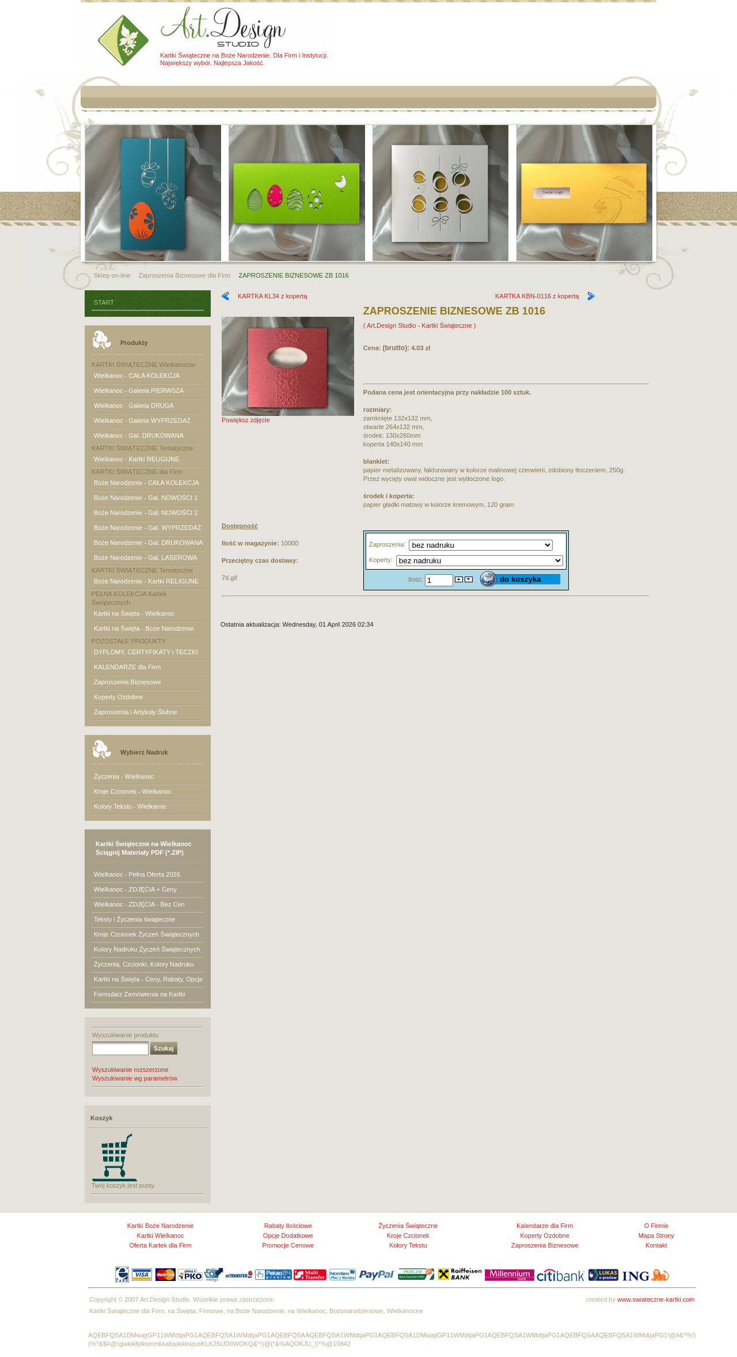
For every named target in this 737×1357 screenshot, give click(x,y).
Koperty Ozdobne (118, 696)
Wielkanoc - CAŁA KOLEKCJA (137, 375)
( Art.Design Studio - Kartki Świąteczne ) (419, 325)
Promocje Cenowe (288, 1245)
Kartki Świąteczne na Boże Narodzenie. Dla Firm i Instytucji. (244, 55)
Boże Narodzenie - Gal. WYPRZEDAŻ (147, 527)
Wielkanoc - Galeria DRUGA (134, 405)
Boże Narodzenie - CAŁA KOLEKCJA (146, 482)
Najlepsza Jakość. (239, 62)
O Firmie (656, 1225)
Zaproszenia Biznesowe (127, 681)
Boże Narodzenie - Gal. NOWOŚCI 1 (145, 497)
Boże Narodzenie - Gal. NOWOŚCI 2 (145, 512)
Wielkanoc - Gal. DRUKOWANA (139, 435)
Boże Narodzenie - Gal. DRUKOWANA (148, 542)
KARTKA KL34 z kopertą (272, 296)
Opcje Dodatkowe (288, 1235)
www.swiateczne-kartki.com (655, 1299)
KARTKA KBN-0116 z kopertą (537, 296)
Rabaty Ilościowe (288, 1225)
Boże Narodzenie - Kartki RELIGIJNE (146, 581)
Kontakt (656, 1245)
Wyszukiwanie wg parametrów (134, 1078)
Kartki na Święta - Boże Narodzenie (144, 628)
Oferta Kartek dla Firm (160, 1245)
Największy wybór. (186, 62)
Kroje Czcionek (408, 1235)
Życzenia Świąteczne (408, 1225)
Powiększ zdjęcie (288, 416)
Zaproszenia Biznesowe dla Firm (185, 275)
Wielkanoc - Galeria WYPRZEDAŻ (142, 420)
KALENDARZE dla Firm (127, 667)
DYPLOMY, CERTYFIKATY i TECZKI (146, 652)
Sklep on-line (112, 275)
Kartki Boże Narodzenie (160, 1225)
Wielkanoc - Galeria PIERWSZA (139, 390)
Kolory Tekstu (408, 1245)
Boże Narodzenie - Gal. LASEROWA (145, 557)
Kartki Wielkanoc (160, 1235)
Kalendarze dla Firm (544, 1225)
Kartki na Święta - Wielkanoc (134, 613)
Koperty (380, 559)
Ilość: (416, 578)
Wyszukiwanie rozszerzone (130, 1069)
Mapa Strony (656, 1235)
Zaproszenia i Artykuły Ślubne (135, 711)
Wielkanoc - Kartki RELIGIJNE (137, 459)
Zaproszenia (386, 543)
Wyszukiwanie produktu (125, 1035)
